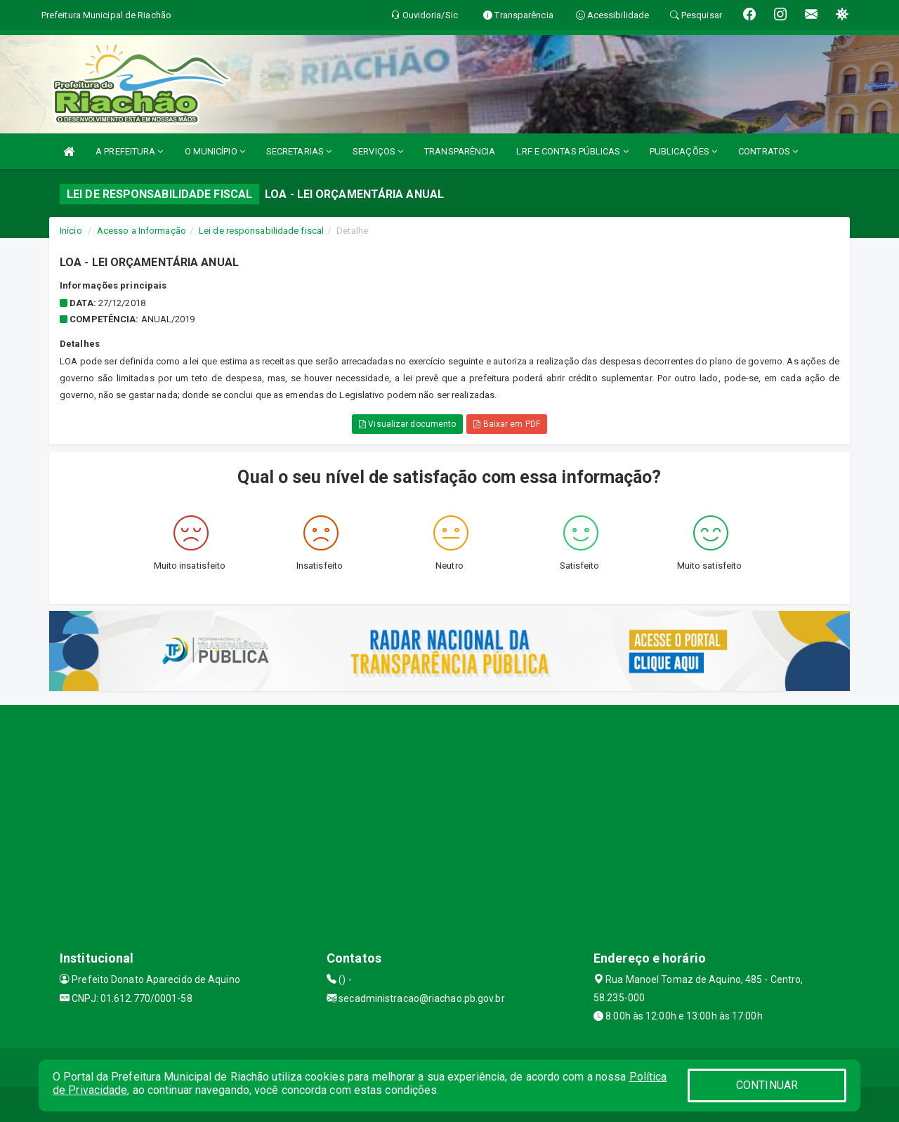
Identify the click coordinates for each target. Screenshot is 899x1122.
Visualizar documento (407, 424)
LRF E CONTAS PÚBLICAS (572, 151)
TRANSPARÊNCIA (459, 151)
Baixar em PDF (506, 424)
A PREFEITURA (129, 151)
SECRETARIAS (299, 151)
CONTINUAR (767, 1085)
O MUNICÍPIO (215, 151)
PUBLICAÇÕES (683, 151)
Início (71, 230)
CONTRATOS (768, 151)
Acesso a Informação (141, 230)
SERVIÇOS (378, 151)
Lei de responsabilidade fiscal (261, 230)
